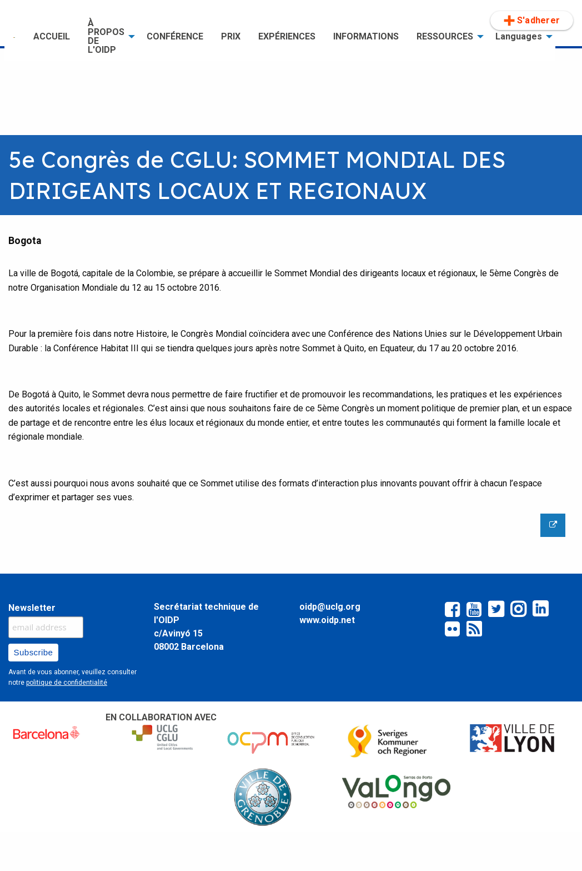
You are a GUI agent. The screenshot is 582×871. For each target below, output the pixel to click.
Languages (518, 36)
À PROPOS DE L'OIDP (106, 36)
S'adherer (532, 20)
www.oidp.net (327, 620)
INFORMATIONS (366, 36)
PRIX (230, 36)
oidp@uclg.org (329, 606)
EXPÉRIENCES (286, 36)
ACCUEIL (51, 36)
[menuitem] (14, 37)
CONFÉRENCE (175, 36)
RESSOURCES (445, 36)
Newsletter (32, 608)
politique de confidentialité (66, 682)
